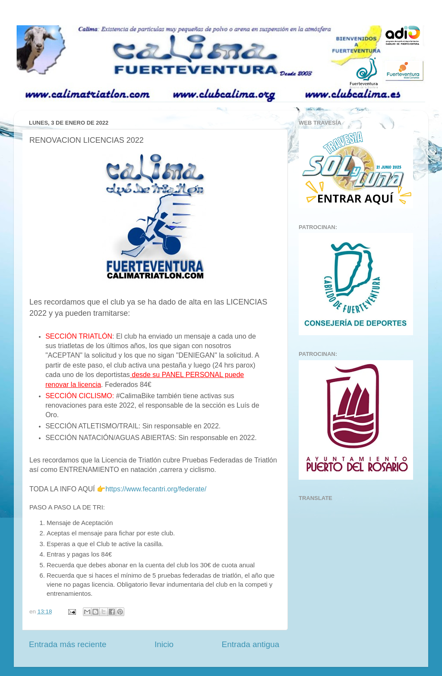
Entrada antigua (250, 644)
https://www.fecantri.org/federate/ (155, 489)
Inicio (164, 644)
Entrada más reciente (68, 644)
